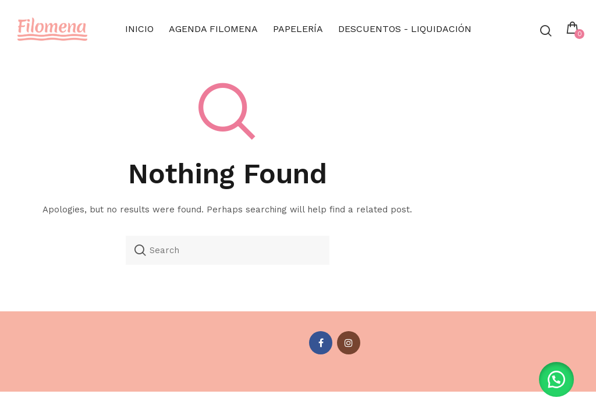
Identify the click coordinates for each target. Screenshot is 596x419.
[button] (555, 378)
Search (140, 250)
